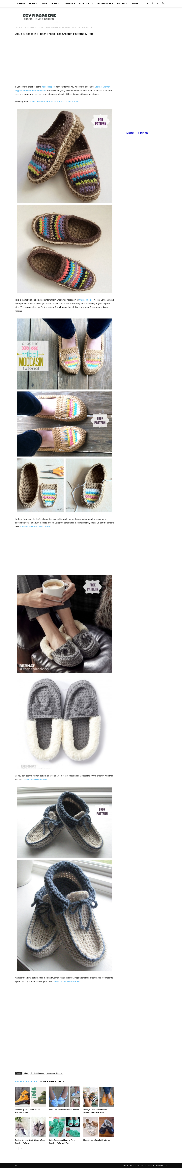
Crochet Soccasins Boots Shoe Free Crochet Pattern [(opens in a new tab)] (53, 101)
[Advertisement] (64, 64)
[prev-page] (17, 1148)
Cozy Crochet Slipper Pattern (66, 981)
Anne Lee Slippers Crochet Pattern (64, 1110)
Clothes (69, 3)
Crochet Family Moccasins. (35, 779)
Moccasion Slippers (54, 1073)
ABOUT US (134, 1165)
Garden (21, 3)
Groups (122, 3)
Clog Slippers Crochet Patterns (96, 1140)
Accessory (86, 3)
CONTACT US (161, 1165)
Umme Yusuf (85, 300)
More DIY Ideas (137, 133)
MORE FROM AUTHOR (52, 1081)
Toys (44, 3)
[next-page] (21, 1148)
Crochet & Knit (28, 27)
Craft (55, 3)
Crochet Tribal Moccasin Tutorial (35, 526)
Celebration (105, 3)
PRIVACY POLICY (147, 1165)
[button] (163, 3)
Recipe (135, 3)
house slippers (49, 87)
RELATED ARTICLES (26, 1081)
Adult (26, 1073)
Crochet (40, 27)
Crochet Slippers (37, 1073)
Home (33, 3)
